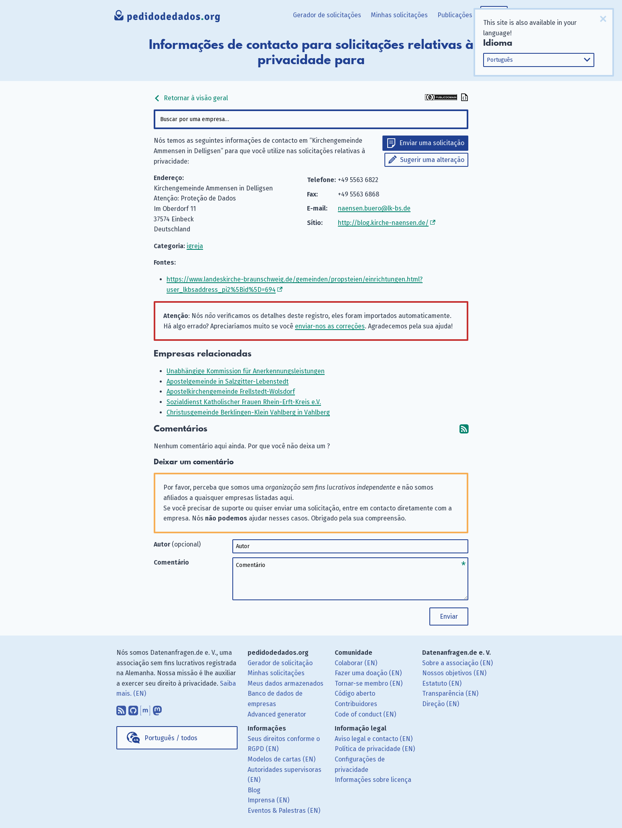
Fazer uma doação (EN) (368, 673)
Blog (254, 790)
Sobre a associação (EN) (457, 663)
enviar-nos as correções (330, 326)
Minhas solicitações (399, 15)
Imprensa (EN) (268, 800)
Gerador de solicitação (280, 663)
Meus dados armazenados (285, 683)
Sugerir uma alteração (432, 160)
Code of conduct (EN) (365, 714)
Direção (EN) (440, 704)
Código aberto (355, 693)
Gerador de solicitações (327, 15)
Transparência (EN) (450, 693)
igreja (195, 246)
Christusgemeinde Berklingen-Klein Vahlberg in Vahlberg (248, 412)
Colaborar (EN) (356, 663)
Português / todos (170, 738)
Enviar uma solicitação (431, 143)
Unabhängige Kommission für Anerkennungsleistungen (246, 371)
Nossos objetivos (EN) (454, 673)
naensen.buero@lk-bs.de (374, 208)
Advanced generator (277, 714)
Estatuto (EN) (441, 683)
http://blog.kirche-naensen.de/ (383, 223)
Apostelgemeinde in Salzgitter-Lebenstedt (228, 381)
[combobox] (311, 119)
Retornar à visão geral (191, 98)
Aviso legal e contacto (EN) (374, 739)
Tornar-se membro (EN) (368, 683)
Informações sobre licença (373, 779)
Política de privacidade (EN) (375, 749)
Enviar (449, 616)
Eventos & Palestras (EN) (284, 810)
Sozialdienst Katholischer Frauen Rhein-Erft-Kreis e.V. (244, 402)
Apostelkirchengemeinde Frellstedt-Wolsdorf (231, 391)
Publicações (454, 15)
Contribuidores (356, 704)
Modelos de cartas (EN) (281, 759)
